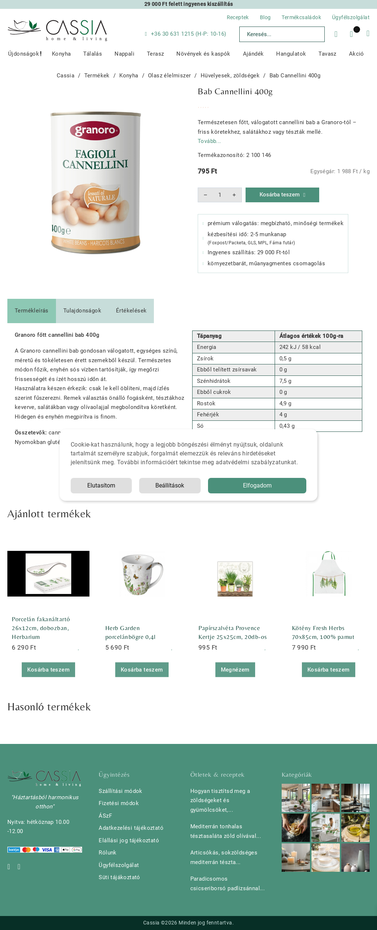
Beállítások (169, 485)
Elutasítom (101, 485)
